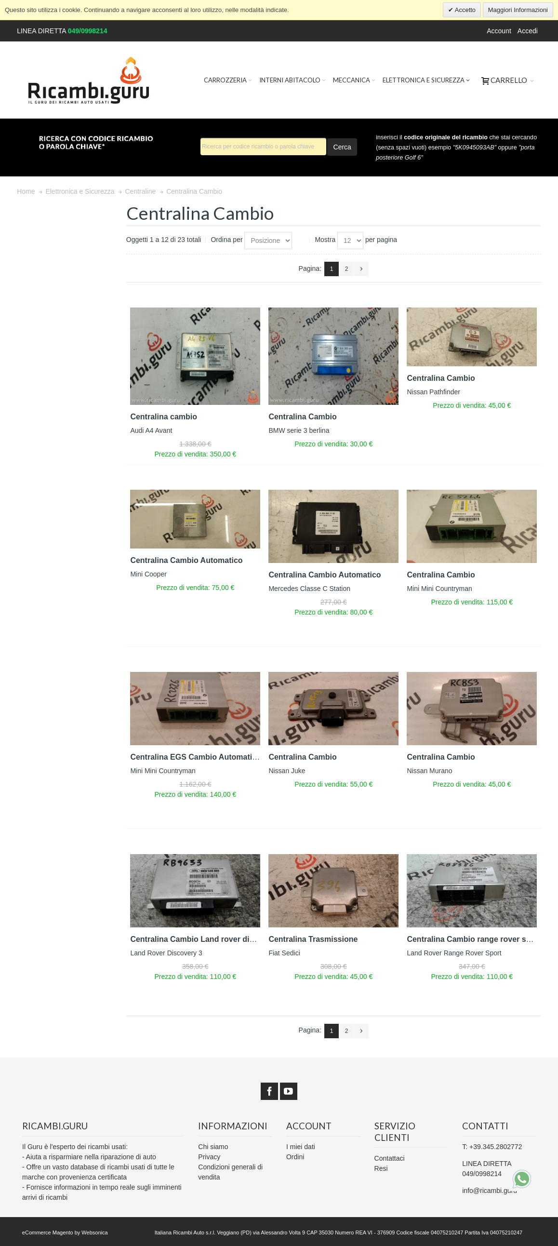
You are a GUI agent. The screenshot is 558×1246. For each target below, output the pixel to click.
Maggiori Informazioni (518, 9)
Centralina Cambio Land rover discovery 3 (207, 939)
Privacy (209, 1157)
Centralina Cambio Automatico (186, 560)
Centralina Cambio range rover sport (474, 939)
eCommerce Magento (47, 1232)
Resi (381, 1168)
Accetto (464, 9)
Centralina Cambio (302, 417)
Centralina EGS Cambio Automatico (195, 757)
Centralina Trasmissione (313, 939)
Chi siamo (213, 1147)
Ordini (295, 1157)
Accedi (528, 31)
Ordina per (226, 239)
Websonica (94, 1232)
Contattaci (389, 1158)
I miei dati (300, 1147)
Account (499, 31)
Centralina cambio (163, 417)
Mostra (325, 239)
